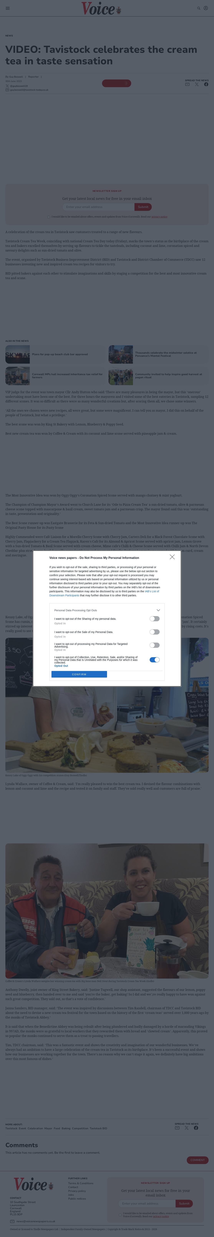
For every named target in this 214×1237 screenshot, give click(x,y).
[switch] (155, 618)
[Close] (173, 558)
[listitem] (107, 610)
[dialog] (107, 618)
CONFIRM (79, 674)
